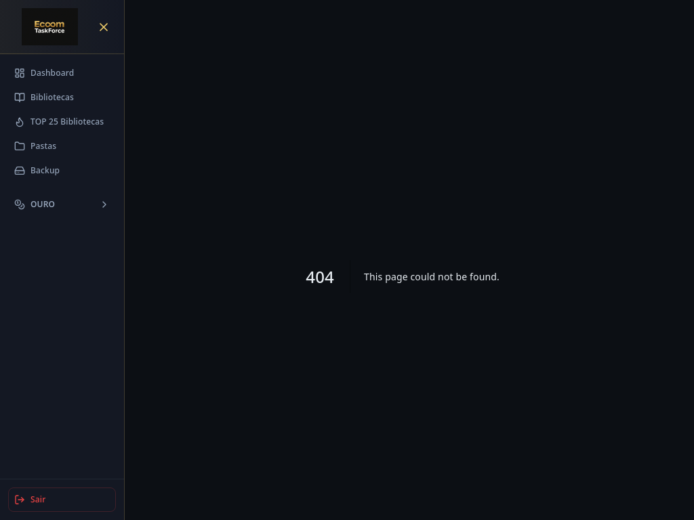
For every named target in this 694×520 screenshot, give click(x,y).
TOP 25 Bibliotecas (59, 121)
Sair (29, 499)
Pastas (35, 146)
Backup (37, 170)
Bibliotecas (44, 97)
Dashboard (44, 73)
